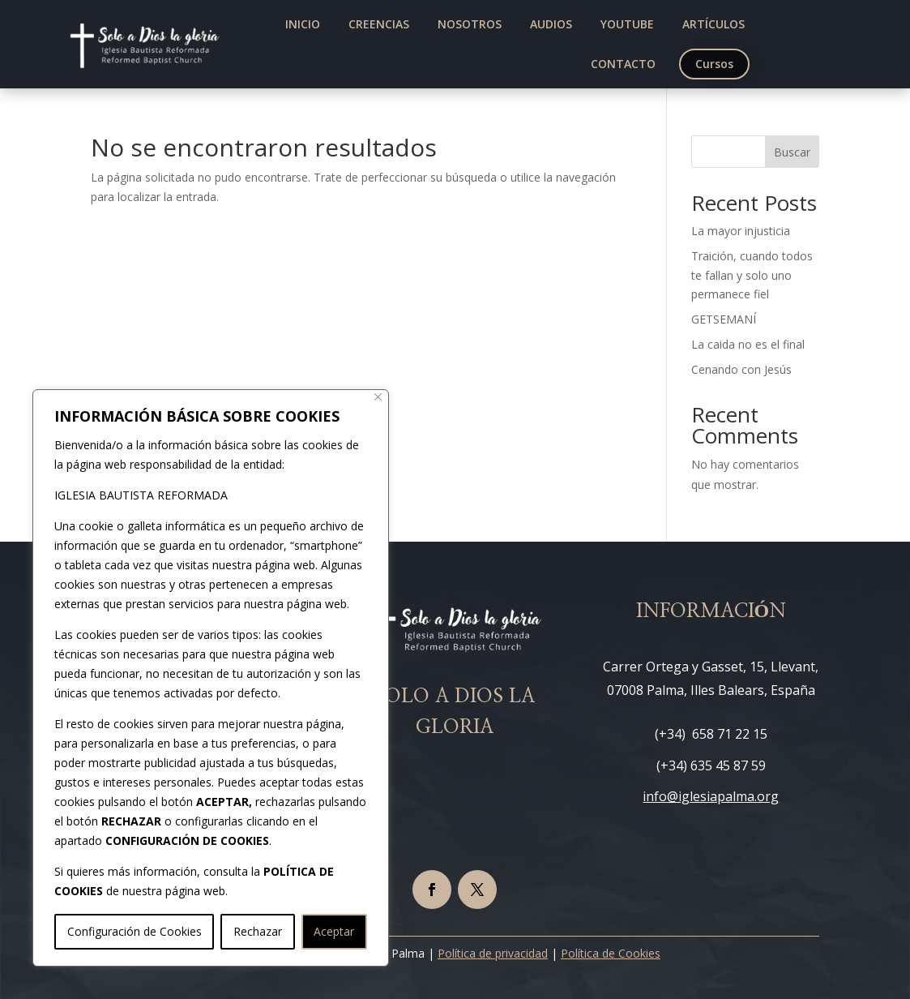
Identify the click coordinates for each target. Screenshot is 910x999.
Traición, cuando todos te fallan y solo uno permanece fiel (752, 275)
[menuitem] (302, 24)
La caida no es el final (748, 344)
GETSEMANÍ (723, 319)
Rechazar (257, 931)
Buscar (792, 152)
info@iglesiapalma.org (711, 796)
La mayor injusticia (740, 230)
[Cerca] (378, 397)
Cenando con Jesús (741, 369)
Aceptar (334, 931)
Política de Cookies (610, 953)
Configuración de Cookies (134, 931)
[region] (210, 678)
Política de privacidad (493, 953)
